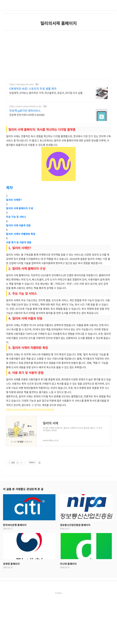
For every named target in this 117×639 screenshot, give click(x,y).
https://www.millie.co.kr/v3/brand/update (30, 451)
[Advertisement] (58, 51)
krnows (58, 635)
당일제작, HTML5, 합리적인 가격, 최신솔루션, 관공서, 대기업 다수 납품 (46, 135)
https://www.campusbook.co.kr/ (25, 148)
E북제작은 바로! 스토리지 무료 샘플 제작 (33, 131)
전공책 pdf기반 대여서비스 (25, 153)
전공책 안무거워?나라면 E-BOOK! (27, 157)
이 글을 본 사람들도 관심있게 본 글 (23, 531)
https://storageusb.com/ (21, 126)
